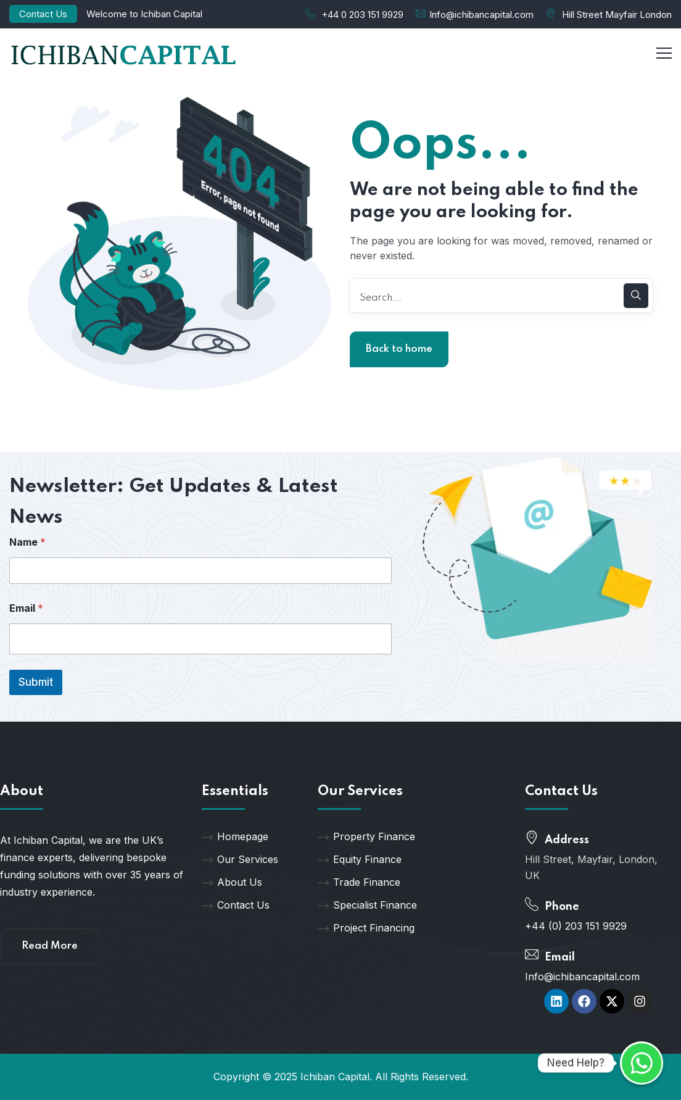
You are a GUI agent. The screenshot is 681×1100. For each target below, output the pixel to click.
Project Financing (366, 928)
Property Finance (366, 836)
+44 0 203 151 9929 (362, 14)
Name (27, 542)
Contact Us (43, 14)
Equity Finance (360, 859)
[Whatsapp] (641, 1063)
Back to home (399, 349)
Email (26, 608)
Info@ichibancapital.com (481, 14)
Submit (36, 682)
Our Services (240, 859)
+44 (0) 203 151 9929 (576, 926)
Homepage (235, 836)
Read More (50, 946)
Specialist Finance (367, 905)
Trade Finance (359, 882)
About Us (232, 882)
